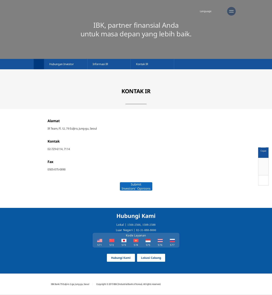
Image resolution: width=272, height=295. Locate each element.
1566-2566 (134, 224)
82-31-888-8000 (146, 230)
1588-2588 (149, 224)
